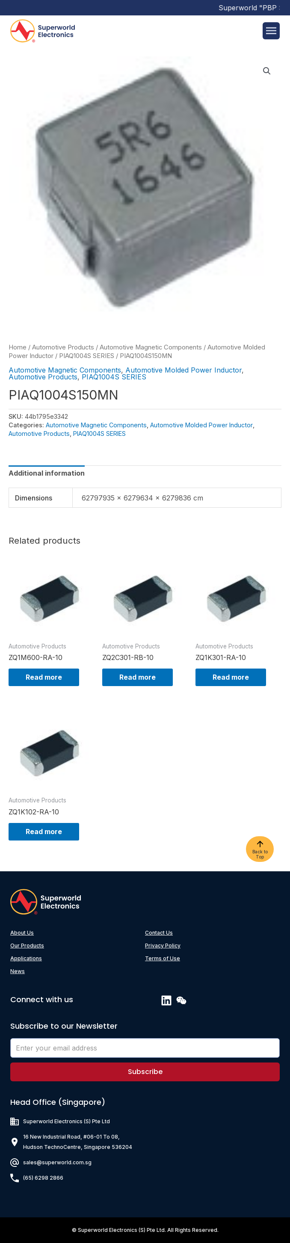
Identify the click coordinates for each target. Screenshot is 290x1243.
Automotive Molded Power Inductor (183, 370)
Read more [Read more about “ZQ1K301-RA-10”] (231, 677)
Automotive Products (63, 347)
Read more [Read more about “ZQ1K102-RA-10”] (44, 831)
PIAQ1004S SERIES (86, 356)
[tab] (47, 473)
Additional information (47, 473)
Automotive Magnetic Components (151, 347)
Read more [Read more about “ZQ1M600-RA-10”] (44, 677)
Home (18, 347)
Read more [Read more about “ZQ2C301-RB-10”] (137, 677)
